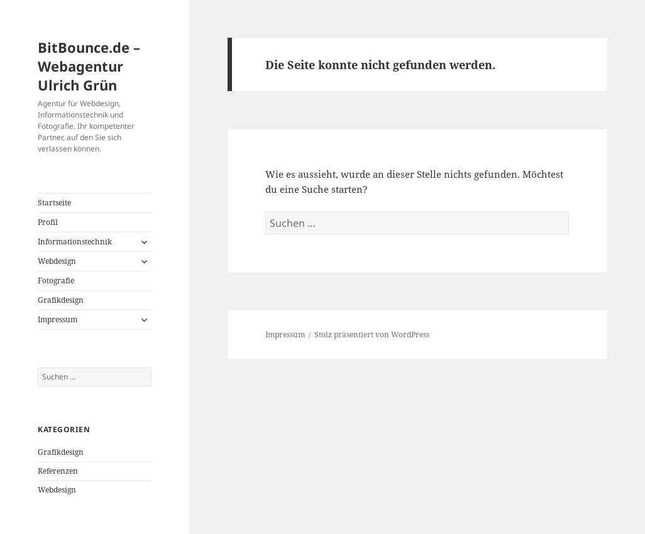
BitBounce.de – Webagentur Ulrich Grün (89, 66)
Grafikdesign (61, 300)
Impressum (57, 319)
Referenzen (58, 471)
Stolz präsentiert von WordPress (371, 334)
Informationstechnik (75, 241)
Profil (48, 222)
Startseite (54, 202)
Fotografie (56, 280)
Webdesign (57, 261)
